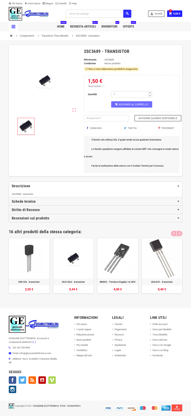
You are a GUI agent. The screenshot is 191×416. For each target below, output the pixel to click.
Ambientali (120, 355)
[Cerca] (98, 14)
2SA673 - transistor (162, 281)
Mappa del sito (84, 355)
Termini (118, 324)
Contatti (61, 3)
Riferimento (90, 59)
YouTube (42, 380)
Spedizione (120, 345)
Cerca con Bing (160, 350)
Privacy (118, 339)
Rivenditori (110, 25)
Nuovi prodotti (83, 339)
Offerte (129, 25)
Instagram (12, 389)
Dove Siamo (32, 3)
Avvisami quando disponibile (157, 118)
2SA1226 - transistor (73, 281)
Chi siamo (81, 324)
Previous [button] (173, 232)
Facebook (12, 380)
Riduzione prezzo (85, 334)
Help (73, 3)
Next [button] (179, 232)
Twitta (130, 128)
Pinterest (166, 128)
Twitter (22, 380)
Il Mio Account (159, 324)
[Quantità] (129, 94)
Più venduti (82, 345)
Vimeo (52, 380)
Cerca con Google (161, 345)
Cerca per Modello (161, 329)
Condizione (90, 63)
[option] (29, 267)
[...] (34, 342)
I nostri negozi (83, 329)
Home (61, 25)
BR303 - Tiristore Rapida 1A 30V (118, 281)
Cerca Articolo (159, 339)
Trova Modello (159, 334)
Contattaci (81, 350)
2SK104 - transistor (29, 281)
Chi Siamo (15, 3)
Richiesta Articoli (84, 25)
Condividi (94, 128)
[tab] (95, 186)
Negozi (48, 3)
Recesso (119, 334)
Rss (32, 380)
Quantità (92, 94)
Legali (118, 350)
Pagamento (121, 329)
